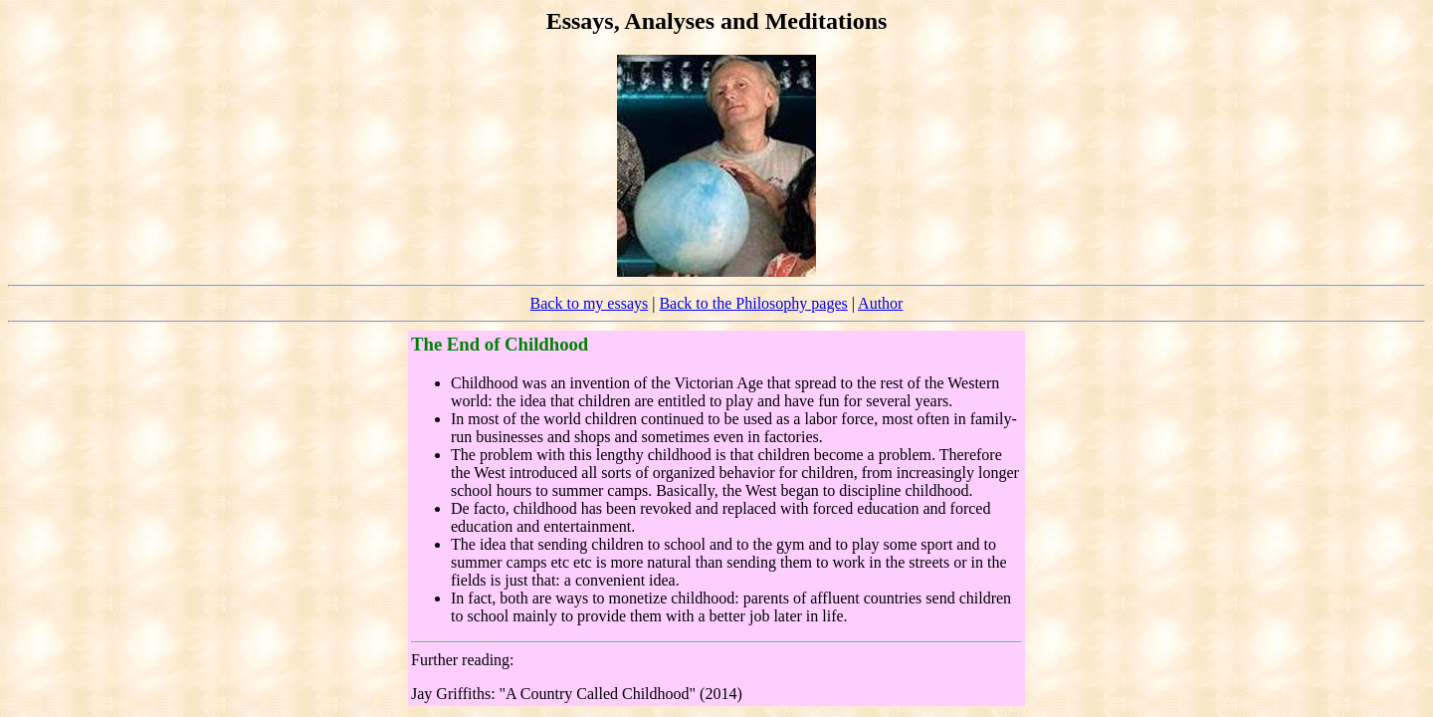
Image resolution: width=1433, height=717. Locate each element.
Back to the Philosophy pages (753, 303)
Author (880, 303)
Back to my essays (589, 303)
